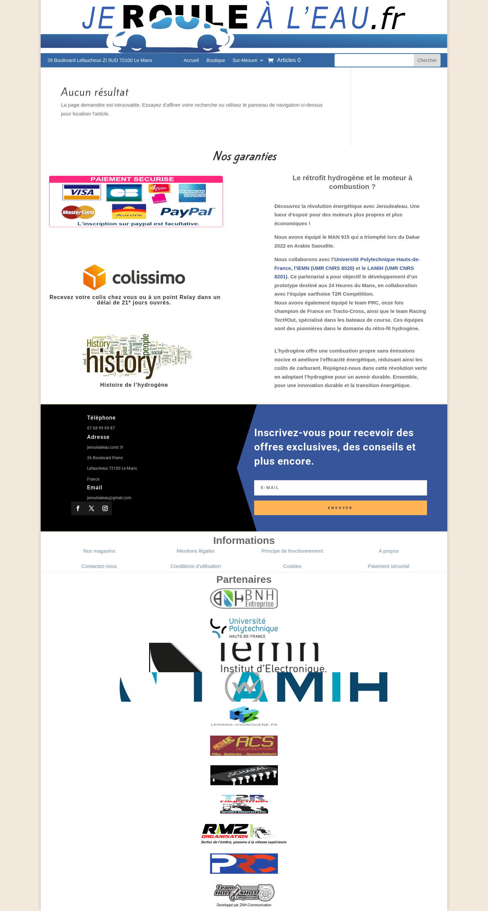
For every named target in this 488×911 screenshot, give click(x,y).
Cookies (292, 566)
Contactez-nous (99, 566)
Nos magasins (99, 551)
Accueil (191, 60)
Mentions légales (196, 551)
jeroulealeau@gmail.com (109, 497)
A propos (389, 551)
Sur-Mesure (244, 60)
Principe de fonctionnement (292, 551)
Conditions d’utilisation (195, 566)
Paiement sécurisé (389, 566)
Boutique (215, 60)
